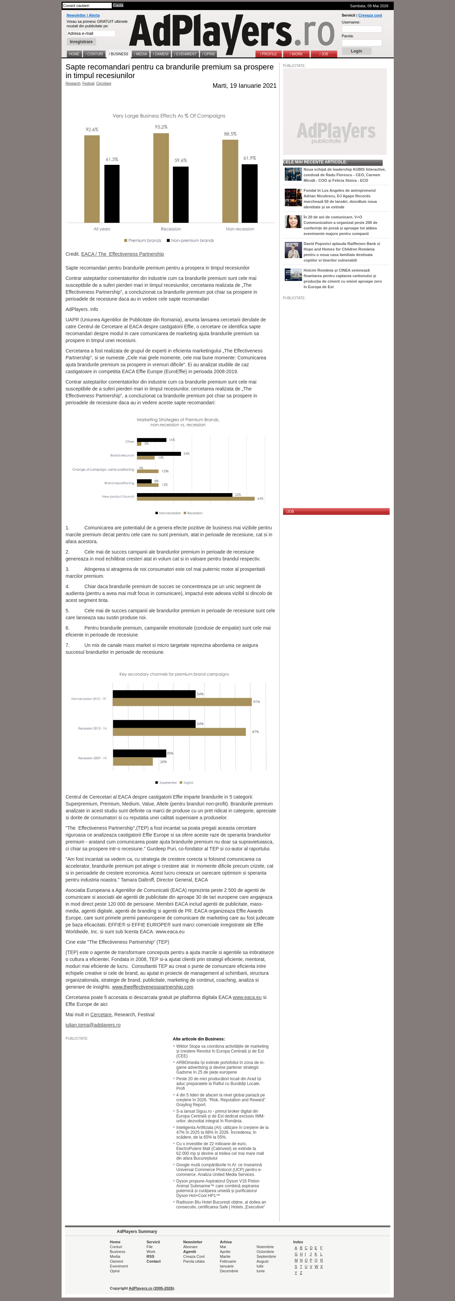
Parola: (348, 36)
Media (115, 1256)
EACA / (89, 254)
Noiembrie (265, 1247)
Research (73, 83)
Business (118, 1252)
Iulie (260, 1266)
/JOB (290, 511)
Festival (88, 83)
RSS (151, 1256)
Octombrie (265, 1252)
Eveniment (119, 1266)
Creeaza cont (370, 15)
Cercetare (103, 83)
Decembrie (229, 1271)
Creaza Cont (194, 1256)
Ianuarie (227, 1266)
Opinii (115, 1271)
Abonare (190, 1247)
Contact (154, 1261)
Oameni (117, 1261)
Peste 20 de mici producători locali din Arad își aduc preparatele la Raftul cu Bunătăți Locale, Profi (218, 1083)
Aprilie (225, 1252)
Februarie (228, 1261)
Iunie (261, 1271)
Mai (223, 1247)
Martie (225, 1256)
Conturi (116, 1247)
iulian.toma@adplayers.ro (93, 1025)
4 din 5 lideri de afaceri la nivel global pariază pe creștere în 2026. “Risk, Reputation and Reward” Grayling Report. (220, 1100)
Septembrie (266, 1256)
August (263, 1261)
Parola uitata (194, 1261)
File (150, 1247)
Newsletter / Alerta (83, 15)
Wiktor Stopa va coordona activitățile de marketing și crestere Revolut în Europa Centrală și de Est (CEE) (222, 1051)
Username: (351, 22)
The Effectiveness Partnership (131, 254)
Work (151, 1252)
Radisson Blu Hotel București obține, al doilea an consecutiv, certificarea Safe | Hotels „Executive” (221, 1204)
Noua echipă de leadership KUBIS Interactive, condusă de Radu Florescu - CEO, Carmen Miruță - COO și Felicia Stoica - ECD (345, 174)
